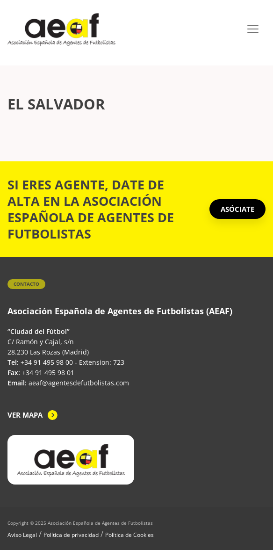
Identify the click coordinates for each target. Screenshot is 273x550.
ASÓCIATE (237, 209)
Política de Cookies (129, 535)
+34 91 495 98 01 (48, 372)
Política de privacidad (71, 535)
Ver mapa (25, 415)
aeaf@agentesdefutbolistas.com (79, 382)
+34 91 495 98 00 (47, 362)
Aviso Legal (22, 535)
